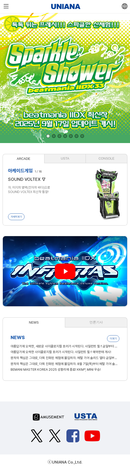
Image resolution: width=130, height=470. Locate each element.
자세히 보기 (16, 216)
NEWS (34, 322)
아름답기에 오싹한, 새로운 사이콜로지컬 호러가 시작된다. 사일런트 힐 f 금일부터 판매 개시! (65, 346)
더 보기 (113, 338)
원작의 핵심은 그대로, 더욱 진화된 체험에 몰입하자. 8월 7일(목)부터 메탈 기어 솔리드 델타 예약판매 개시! (65, 364)
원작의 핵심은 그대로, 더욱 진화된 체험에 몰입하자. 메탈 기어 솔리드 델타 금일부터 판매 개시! (65, 358)
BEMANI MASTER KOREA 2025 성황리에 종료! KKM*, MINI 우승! (56, 369)
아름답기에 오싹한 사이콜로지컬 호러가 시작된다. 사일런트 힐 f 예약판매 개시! (61, 352)
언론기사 (96, 322)
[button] (48, 136)
